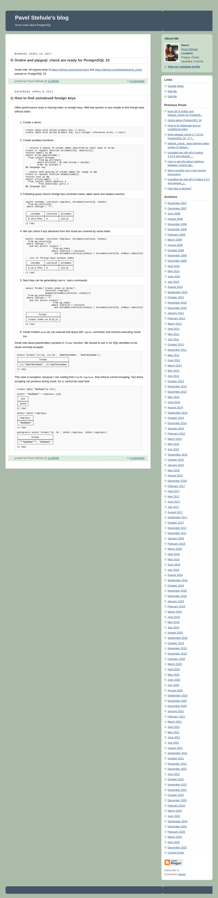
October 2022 (176, 779)
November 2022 (177, 784)
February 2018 (176, 543)
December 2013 (177, 391)
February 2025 (176, 831)
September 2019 (177, 638)
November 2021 (177, 763)
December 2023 (177, 800)
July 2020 (173, 685)
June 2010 (174, 276)
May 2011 (173, 334)
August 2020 (175, 690)
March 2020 (175, 664)
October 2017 (176, 522)
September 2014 (177, 412)
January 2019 (176, 601)
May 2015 (173, 444)
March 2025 (175, 836)
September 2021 (177, 753)
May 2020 (173, 674)
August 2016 (175, 475)
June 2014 (174, 402)
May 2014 (173, 397)
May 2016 (173, 470)
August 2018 (175, 575)
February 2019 (176, 606)
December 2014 (177, 423)
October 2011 (176, 344)
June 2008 (174, 213)
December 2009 (177, 260)
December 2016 (177, 480)
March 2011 (175, 323)
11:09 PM (53, 457)
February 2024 (176, 805)
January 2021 (176, 711)
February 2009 (176, 234)
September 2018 (177, 580)
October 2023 (176, 795)
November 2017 (177, 528)
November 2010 (177, 302)
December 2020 (177, 706)
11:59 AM (53, 81)
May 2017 (173, 496)
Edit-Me (172, 91)
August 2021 (175, 748)
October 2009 (176, 250)
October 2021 (176, 758)
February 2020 (176, 659)
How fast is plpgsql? (179, 188)
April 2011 (174, 328)
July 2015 (173, 449)
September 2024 (177, 821)
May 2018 (173, 559)
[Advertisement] (78, 42)
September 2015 (177, 454)
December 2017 (177, 533)
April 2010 (174, 266)
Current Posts (176, 852)
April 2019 (174, 617)
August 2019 (175, 632)
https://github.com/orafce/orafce (70, 69)
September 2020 (177, 695)
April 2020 (174, 669)
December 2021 (177, 768)
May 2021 (173, 732)
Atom (182, 874)
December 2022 (177, 790)
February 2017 (176, 486)
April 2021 (174, 727)
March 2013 (175, 365)
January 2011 (176, 313)
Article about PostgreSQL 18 (184, 120)
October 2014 (176, 417)
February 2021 (176, 716)
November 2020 (177, 700)
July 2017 (173, 507)
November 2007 (177, 203)
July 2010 (173, 281)
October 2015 (176, 459)
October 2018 (176, 585)
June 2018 (174, 564)
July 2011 (173, 339)
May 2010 (173, 271)
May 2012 (173, 355)
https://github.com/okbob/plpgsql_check (118, 69)
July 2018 (173, 569)
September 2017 (177, 517)
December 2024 (177, 826)
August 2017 (175, 512)
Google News (176, 86)
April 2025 (174, 842)
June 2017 (174, 501)
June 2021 (174, 737)
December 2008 (177, 229)
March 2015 (175, 439)
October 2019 (176, 643)
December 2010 (177, 308)
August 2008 (175, 218)
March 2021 (175, 721)
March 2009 (175, 239)
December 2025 (177, 847)
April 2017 (174, 491)
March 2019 (175, 611)
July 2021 (173, 742)
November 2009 (177, 255)
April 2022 (174, 774)
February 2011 (176, 318)
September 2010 (177, 292)
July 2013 (173, 376)
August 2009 (175, 245)
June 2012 (174, 360)
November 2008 (177, 224)
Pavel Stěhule (189, 49)
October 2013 (176, 381)
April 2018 (174, 554)
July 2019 (173, 627)
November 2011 (177, 349)
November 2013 (177, 386)
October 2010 (176, 297)
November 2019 (177, 648)
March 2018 (175, 548)
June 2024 (174, 816)
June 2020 (174, 679)
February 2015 (176, 433)
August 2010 (175, 287)
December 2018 (177, 596)
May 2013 (173, 370)
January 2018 (176, 538)
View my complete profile (184, 66)
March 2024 (175, 810)
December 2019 (177, 653)
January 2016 (176, 465)
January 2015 (176, 428)
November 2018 (177, 590)
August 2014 (175, 407)
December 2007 (177, 208)
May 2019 (173, 622)
